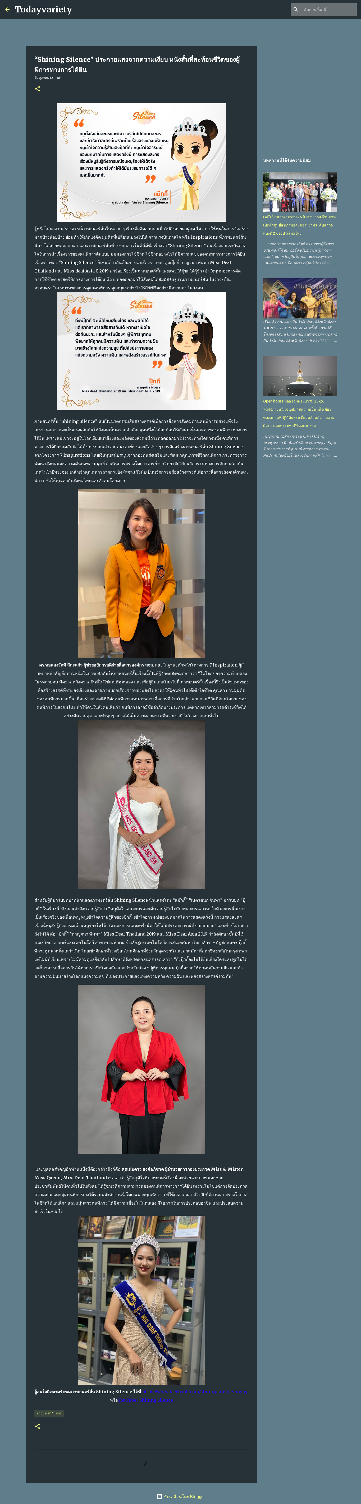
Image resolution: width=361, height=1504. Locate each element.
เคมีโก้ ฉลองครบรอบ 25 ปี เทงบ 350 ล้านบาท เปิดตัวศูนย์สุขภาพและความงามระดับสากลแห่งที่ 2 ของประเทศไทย (299, 225)
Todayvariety (43, 9)
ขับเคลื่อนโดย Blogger (180, 1496)
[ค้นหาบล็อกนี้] (329, 9)
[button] (37, 89)
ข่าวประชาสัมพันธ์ (49, 1413)
